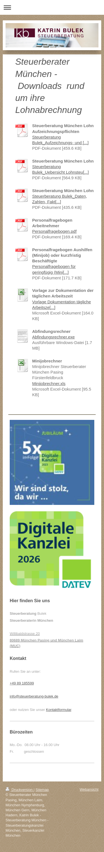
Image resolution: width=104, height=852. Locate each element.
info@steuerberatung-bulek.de (34, 696)
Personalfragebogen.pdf (54, 231)
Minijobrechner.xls (48, 383)
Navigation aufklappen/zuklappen (52, 7)
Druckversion (20, 790)
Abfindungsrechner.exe (53, 337)
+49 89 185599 (22, 683)
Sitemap (42, 790)
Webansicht (89, 789)
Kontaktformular (58, 710)
